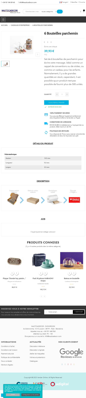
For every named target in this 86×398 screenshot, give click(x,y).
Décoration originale (37, 350)
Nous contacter (6, 361)
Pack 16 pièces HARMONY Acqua (43, 279)
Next (44, 296)
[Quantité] (62, 94)
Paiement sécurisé (7, 354)
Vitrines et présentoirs (37, 357)
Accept (13, 394)
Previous (41, 296)
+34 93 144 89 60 (8, 2)
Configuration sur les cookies (31, 395)
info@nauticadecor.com (27, 2)
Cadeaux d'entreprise (71, 281)
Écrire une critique (50, 47)
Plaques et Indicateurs (14, 281)
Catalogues (34, 361)
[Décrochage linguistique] (63, 2)
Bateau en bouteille (71, 278)
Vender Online (42, 377)
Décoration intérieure (37, 346)
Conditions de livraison (9, 350)
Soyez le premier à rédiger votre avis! (43, 232)
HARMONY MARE (43, 284)
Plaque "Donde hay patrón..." (14, 278)
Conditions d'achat (7, 346)
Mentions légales (7, 365)
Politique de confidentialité (10, 357)
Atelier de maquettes (37, 354)
